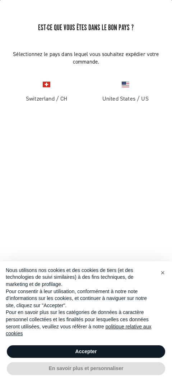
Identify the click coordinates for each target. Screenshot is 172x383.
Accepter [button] (86, 351)
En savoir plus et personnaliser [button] (86, 368)
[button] (162, 272)
